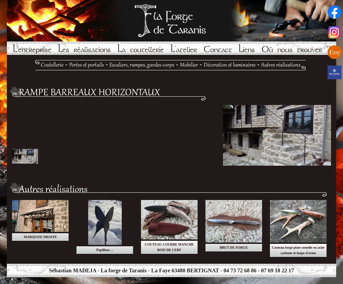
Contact (218, 49)
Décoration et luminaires (230, 65)
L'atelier (184, 49)
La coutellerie (141, 49)
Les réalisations (84, 49)
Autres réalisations (280, 65)
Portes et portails (86, 65)
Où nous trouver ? (296, 49)
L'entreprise (32, 49)
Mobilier (189, 65)
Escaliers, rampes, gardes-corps (141, 65)
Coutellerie (52, 65)
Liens (247, 49)
